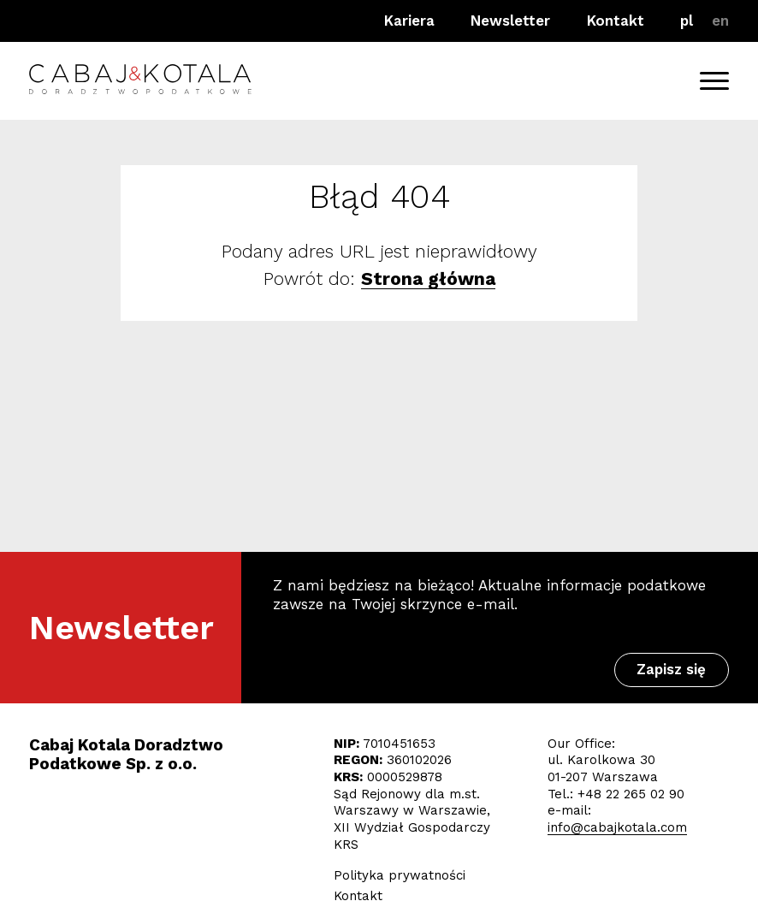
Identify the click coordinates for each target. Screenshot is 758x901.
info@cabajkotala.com (617, 827)
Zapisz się (671, 669)
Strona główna (428, 278)
